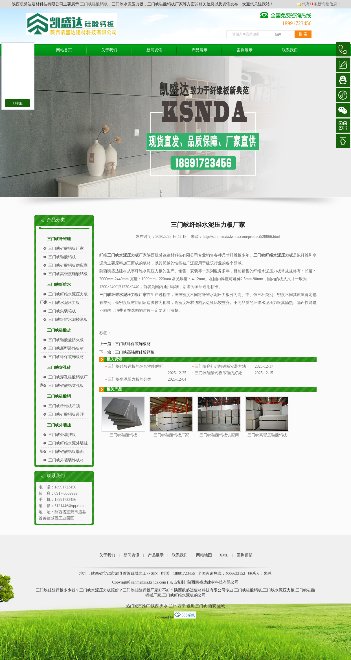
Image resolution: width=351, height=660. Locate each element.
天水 (164, 606)
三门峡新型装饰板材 (66, 348)
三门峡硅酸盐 (59, 330)
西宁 (181, 606)
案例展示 (245, 50)
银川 (190, 606)
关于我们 (109, 50)
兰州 (173, 606)
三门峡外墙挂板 (62, 435)
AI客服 (17, 103)
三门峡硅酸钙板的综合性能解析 (135, 366)
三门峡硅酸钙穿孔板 (66, 385)
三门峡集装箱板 (62, 311)
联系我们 (290, 50)
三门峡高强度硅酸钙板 (68, 274)
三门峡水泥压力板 (64, 303)
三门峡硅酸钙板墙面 (66, 451)
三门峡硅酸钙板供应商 (68, 265)
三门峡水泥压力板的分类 (129, 379)
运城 (221, 606)
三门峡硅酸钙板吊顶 (66, 414)
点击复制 (177, 582)
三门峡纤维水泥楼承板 (68, 319)
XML (224, 555)
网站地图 (204, 555)
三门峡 (201, 606)
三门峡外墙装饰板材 (66, 460)
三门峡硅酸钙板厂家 (66, 248)
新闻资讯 (154, 50)
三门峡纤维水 (59, 284)
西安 (212, 606)
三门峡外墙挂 (59, 425)
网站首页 (64, 50)
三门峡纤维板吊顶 (64, 406)
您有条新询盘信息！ (319, 4)
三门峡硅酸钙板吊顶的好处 (218, 373)
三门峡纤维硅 (59, 239)
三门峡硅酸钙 (59, 396)
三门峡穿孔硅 (59, 367)
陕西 (155, 606)
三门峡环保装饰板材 (66, 357)
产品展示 (199, 50)
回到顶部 (245, 555)
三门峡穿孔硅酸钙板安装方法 (220, 366)
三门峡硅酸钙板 (93, 4)
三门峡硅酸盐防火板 (66, 340)
